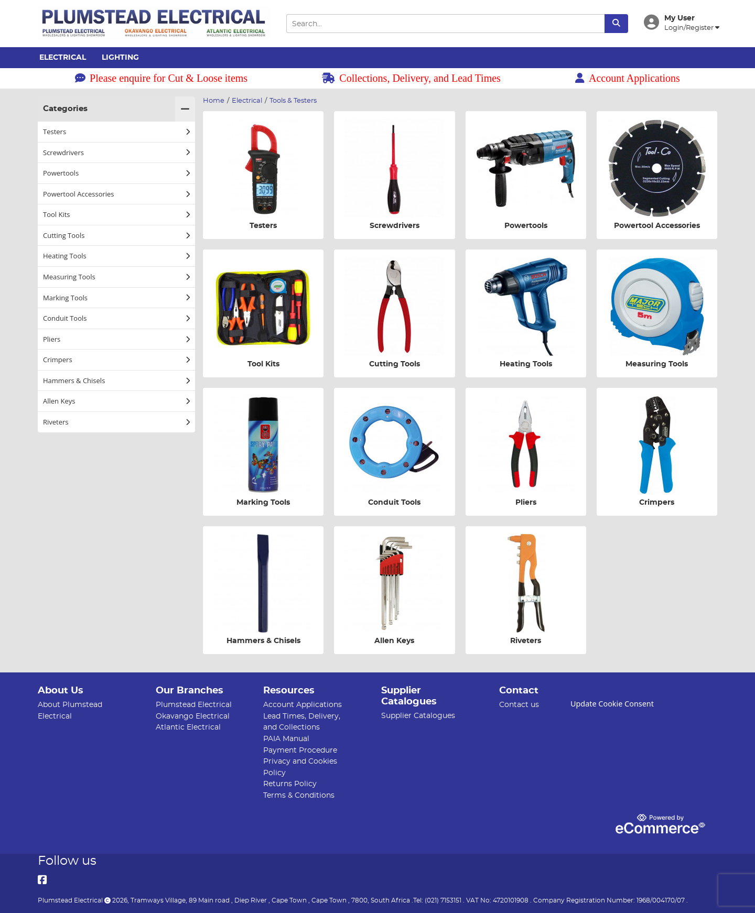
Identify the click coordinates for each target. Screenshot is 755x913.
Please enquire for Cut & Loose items (161, 78)
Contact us (519, 705)
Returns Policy (290, 784)
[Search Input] (445, 24)
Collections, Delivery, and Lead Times (411, 78)
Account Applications (627, 78)
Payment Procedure (300, 750)
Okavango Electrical (193, 716)
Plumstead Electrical (194, 705)
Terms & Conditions (299, 795)
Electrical (62, 57)
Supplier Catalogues (418, 716)
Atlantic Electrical (188, 727)
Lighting (120, 57)
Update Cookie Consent (612, 704)
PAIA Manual (286, 739)
